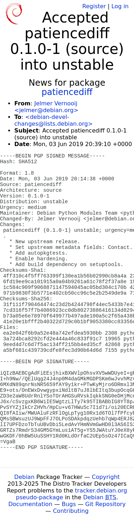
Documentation (30, 504)
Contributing (71, 511)
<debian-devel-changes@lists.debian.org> (53, 120)
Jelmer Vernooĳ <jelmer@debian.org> (46, 107)
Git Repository (105, 504)
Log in (120, 6)
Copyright (106, 477)
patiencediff (66, 92)
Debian (24, 477)
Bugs (69, 504)
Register (94, 6)
